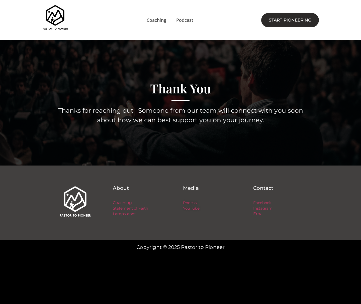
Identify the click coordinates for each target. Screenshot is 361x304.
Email (258, 213)
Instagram (263, 208)
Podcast (184, 20)
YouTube (191, 208)
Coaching (156, 20)
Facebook (262, 203)
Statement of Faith (130, 208)
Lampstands (124, 214)
